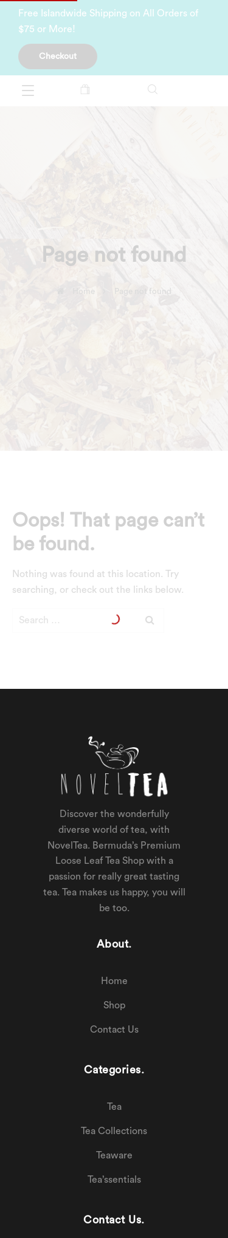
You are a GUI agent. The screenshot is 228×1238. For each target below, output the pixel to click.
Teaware (114, 1155)
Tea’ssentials (114, 1180)
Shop (114, 1005)
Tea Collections (114, 1131)
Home (114, 981)
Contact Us (114, 1030)
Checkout (58, 56)
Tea (114, 1107)
